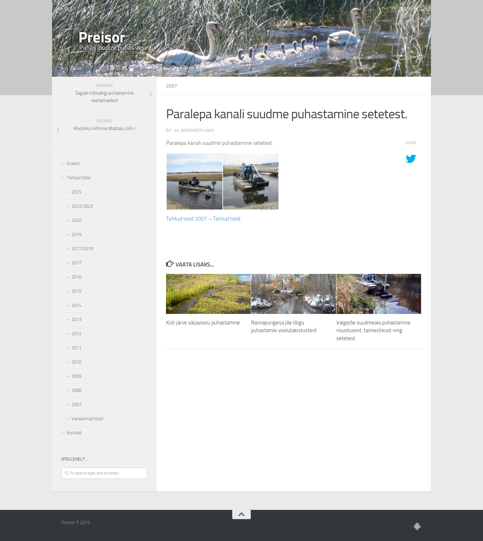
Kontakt (74, 433)
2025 (76, 192)
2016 (76, 277)
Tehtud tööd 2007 (186, 218)
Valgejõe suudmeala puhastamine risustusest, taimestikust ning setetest (373, 330)
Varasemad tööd (87, 418)
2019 (76, 234)
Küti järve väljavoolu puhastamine (203, 322)
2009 (76, 376)
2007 (171, 86)
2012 (76, 333)
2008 (76, 390)
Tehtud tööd (226, 218)
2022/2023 (82, 206)
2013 (76, 319)
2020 (76, 220)
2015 (76, 291)
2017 (76, 263)
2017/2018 (82, 248)
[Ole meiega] (417, 526)
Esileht (73, 163)
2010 (76, 362)
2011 (76, 348)
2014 (76, 305)
